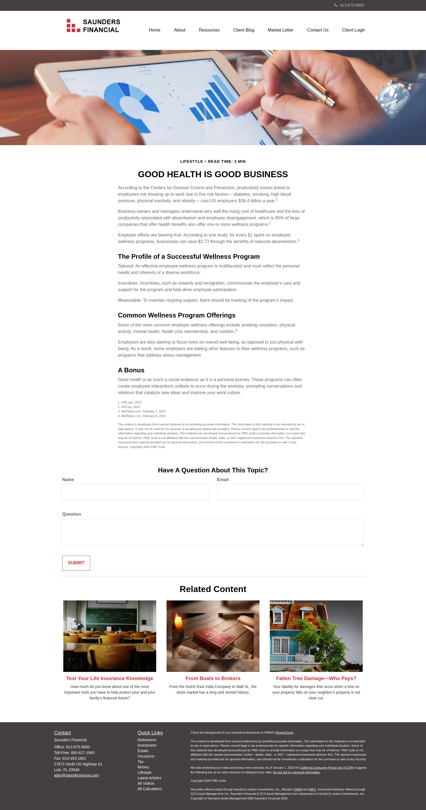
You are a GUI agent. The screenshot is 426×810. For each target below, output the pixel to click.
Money (143, 767)
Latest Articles (149, 778)
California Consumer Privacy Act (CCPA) (327, 767)
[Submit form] (76, 563)
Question (71, 514)
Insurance (146, 756)
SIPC (312, 789)
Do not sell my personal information (296, 772)
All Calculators (150, 789)
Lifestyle (145, 772)
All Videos (146, 783)
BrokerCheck (284, 732)
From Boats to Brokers (213, 678)
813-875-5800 (349, 5)
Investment (147, 745)
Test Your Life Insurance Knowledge (109, 678)
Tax (141, 761)
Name (68, 479)
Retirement (147, 740)
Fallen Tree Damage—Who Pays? (316, 678)
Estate (143, 751)
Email (223, 479)
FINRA (297, 789)
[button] (179, 30)
